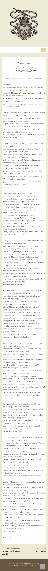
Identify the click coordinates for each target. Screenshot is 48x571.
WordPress (36, 566)
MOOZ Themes (19, 566)
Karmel (7, 78)
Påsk (9, 537)
